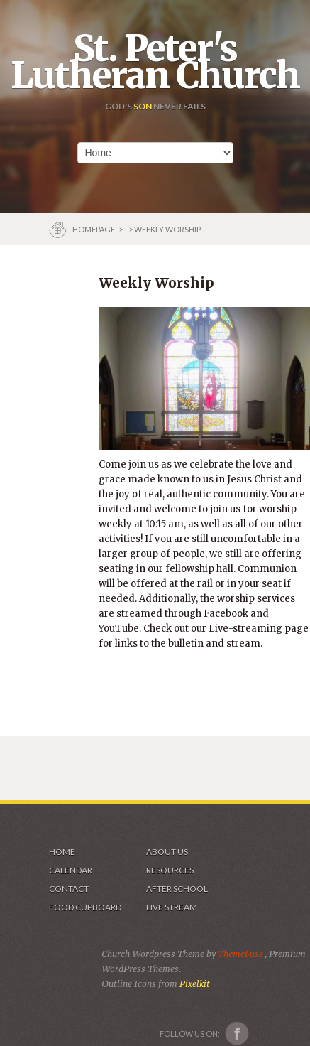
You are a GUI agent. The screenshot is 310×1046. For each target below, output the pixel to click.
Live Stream (171, 907)
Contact (69, 888)
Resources (170, 870)
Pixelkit (194, 983)
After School (177, 888)
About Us (167, 851)
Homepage (94, 229)
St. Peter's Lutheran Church (155, 62)
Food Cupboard (85, 907)
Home (62, 851)
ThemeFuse (241, 954)
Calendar (70, 870)
